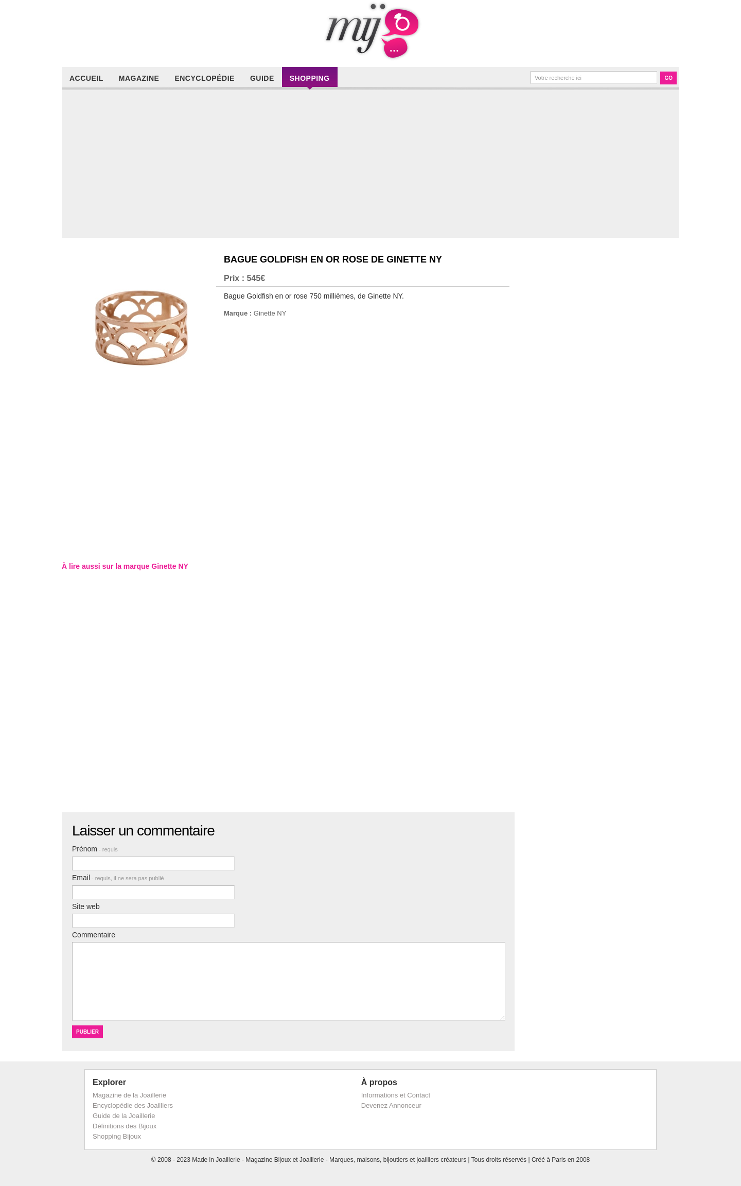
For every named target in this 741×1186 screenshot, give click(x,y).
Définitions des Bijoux (124, 1126)
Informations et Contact (395, 1095)
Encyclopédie (204, 78)
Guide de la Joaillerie (124, 1116)
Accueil (86, 78)
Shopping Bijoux (117, 1136)
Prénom (95, 849)
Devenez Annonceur (391, 1105)
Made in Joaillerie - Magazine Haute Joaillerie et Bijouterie (370, 31)
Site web (86, 906)
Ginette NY (270, 313)
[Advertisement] (373, 166)
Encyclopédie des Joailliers (133, 1105)
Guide (262, 78)
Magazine (139, 78)
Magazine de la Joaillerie (129, 1095)
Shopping (310, 78)
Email (118, 878)
